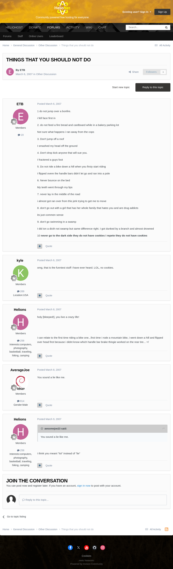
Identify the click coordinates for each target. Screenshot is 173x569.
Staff (20, 36)
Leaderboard (56, 36)
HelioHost (14, 27)
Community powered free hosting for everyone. (62, 17)
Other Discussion (46, 74)
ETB (22, 69)
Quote (48, 246)
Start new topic (121, 87)
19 (21, 134)
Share (134, 72)
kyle (20, 260)
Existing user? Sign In (137, 12)
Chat (102, 27)
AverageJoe (19, 370)
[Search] (135, 27)
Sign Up (162, 12)
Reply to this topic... (35, 499)
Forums (53, 29)
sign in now (83, 485)
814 (20, 401)
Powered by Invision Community (86, 564)
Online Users (36, 36)
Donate (35, 27)
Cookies (86, 555)
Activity (73, 27)
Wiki (89, 27)
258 (20, 340)
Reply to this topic (153, 87)
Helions (20, 309)
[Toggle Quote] (42, 428)
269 (20, 291)
